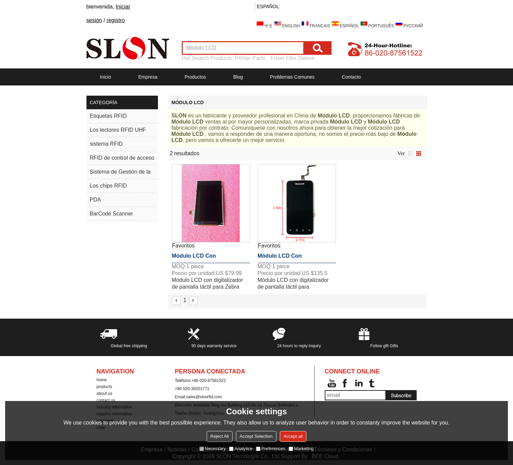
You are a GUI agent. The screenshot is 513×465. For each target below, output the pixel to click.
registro (116, 20)
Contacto (351, 77)
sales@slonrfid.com (204, 397)
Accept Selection (256, 436)
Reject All (219, 436)
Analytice (241, 448)
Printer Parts (250, 58)
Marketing (301, 448)
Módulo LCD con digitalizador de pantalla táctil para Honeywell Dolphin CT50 (297, 258)
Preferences (270, 448)
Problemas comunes (292, 77)
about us (104, 393)
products (104, 386)
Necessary (212, 448)
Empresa (147, 77)
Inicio (105, 77)
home (102, 380)
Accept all (293, 436)
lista (410, 153)
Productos (195, 77)
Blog (238, 77)
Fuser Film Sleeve (293, 58)
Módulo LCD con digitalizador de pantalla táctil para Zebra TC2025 (204, 258)
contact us (106, 400)
